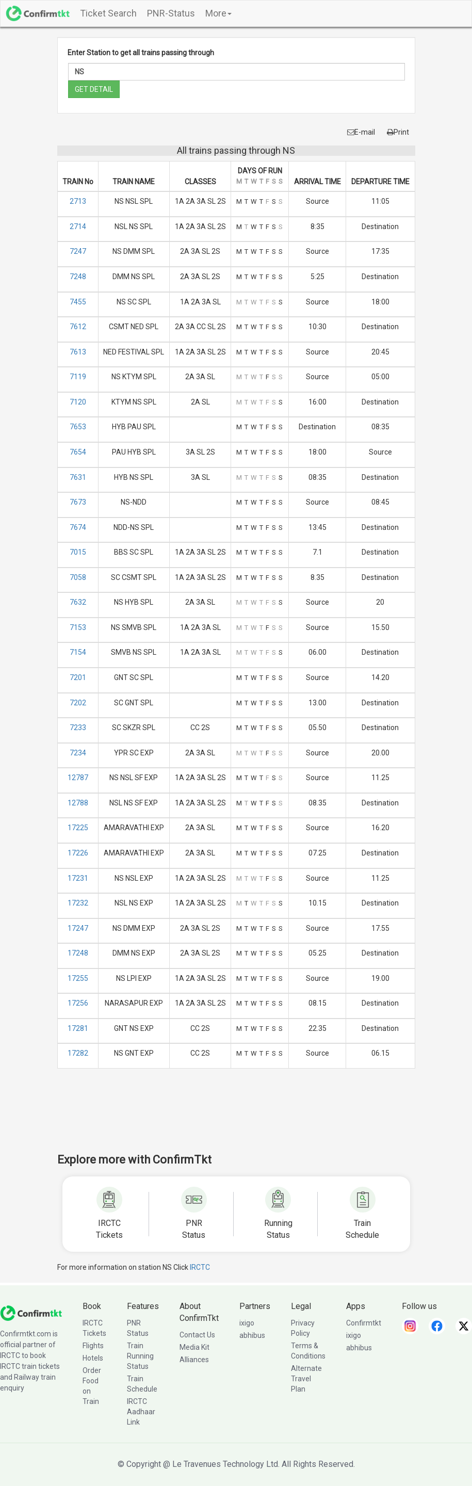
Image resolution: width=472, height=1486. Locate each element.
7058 (78, 577)
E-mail (361, 132)
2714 (78, 226)
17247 (78, 928)
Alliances (194, 1359)
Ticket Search (108, 13)
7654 (78, 452)
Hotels (93, 1358)
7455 (78, 302)
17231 (78, 878)
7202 (78, 703)
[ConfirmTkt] (31, 1313)
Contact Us (197, 1335)
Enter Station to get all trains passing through (141, 53)
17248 (78, 953)
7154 (78, 652)
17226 (78, 853)
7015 (78, 552)
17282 (78, 1053)
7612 (78, 326)
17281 (78, 1028)
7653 (78, 427)
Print (398, 132)
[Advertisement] (245, 1117)
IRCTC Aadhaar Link (141, 1411)
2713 (78, 201)
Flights (93, 1346)
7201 (78, 677)
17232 (78, 903)
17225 (78, 827)
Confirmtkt (363, 1323)
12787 (78, 777)
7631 (78, 477)
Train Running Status (140, 1356)
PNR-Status (171, 13)
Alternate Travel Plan (306, 1378)
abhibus (252, 1335)
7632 (78, 602)
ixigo (246, 1323)
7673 (78, 502)
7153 (78, 627)
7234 (78, 753)
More (218, 13)
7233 (78, 727)
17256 (78, 1003)
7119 (78, 377)
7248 (78, 276)
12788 (78, 803)
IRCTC (200, 1267)
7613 (78, 352)
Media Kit (194, 1347)
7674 (78, 527)
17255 (78, 978)
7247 (78, 251)
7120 (78, 402)
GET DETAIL (94, 89)
